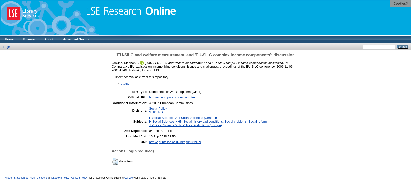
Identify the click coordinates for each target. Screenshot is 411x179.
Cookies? (400, 3)
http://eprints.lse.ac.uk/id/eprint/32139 (175, 142)
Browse (29, 39)
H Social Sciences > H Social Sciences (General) (183, 118)
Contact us (43, 177)
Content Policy (79, 177)
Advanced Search (76, 39)
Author (126, 83)
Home (9, 39)
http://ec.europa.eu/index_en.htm (172, 97)
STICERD (156, 112)
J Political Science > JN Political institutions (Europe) (185, 125)
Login (6, 47)
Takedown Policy (60, 177)
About (48, 39)
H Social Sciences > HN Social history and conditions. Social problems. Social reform (208, 121)
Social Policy (158, 108)
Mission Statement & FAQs (20, 177)
